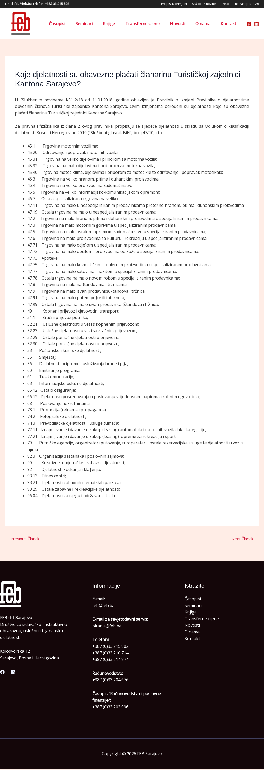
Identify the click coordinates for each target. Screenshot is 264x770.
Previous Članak (24, 539)
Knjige (118, 24)
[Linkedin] (256, 24)
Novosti (182, 24)
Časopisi (70, 24)
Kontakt (229, 24)
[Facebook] (248, 24)
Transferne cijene (150, 24)
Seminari (95, 24)
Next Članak (244, 539)
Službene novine (204, 4)
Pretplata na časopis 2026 (240, 4)
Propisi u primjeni (174, 4)
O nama (206, 24)
